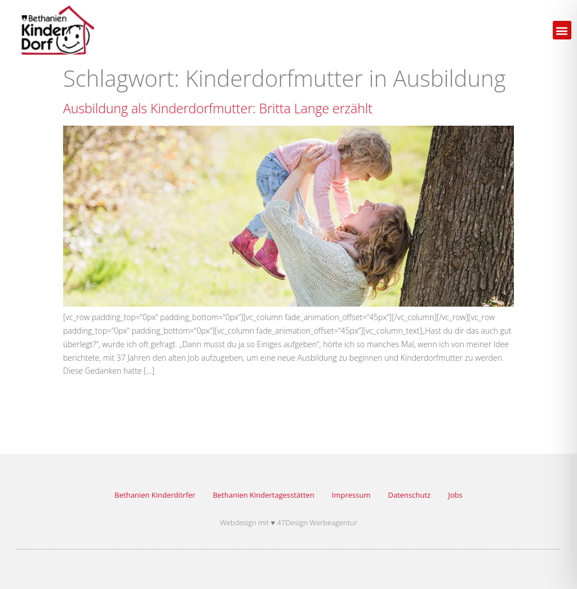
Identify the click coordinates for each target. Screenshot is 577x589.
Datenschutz (409, 495)
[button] (562, 30)
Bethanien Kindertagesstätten (263, 495)
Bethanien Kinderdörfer (154, 495)
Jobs (455, 495)
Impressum (351, 495)
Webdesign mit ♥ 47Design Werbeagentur (288, 522)
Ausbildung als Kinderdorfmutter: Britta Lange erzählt (217, 108)
